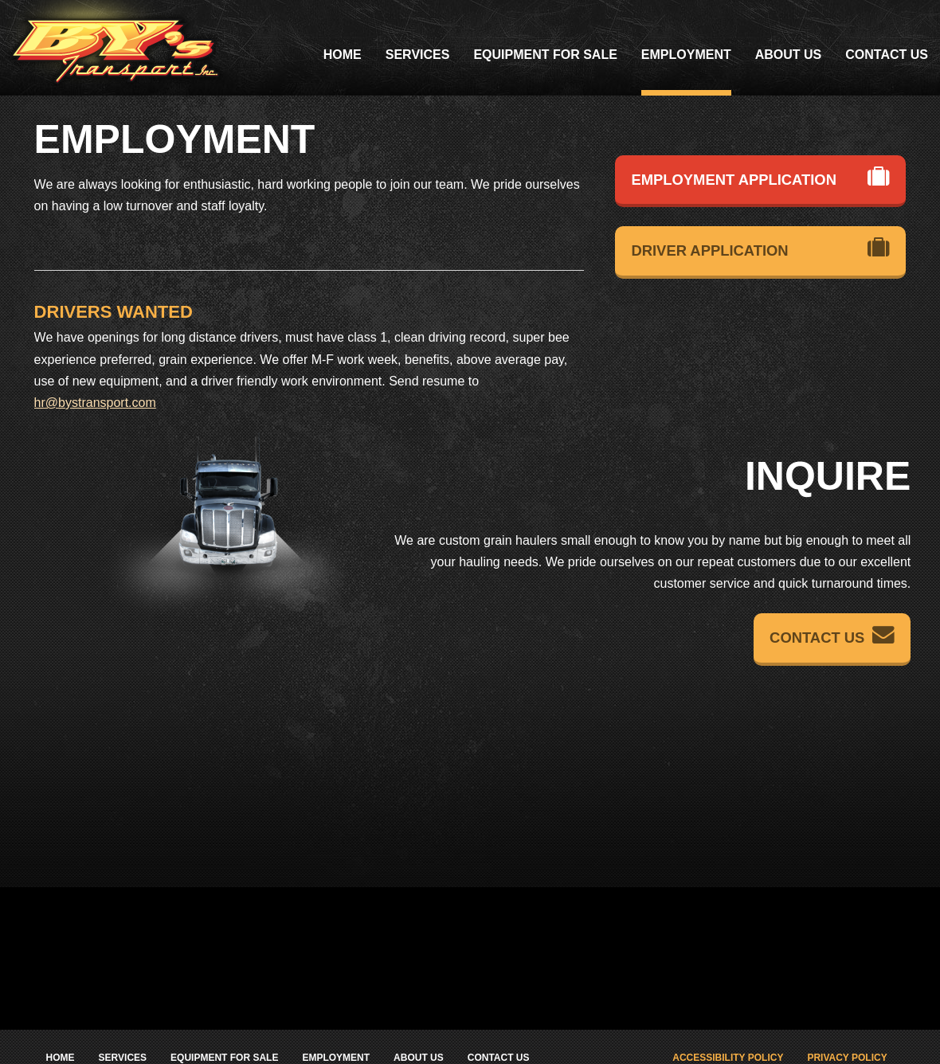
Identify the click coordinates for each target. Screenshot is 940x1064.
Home (342, 54)
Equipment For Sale (545, 54)
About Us (788, 54)
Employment (686, 54)
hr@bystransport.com (95, 402)
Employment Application (760, 177)
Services (418, 54)
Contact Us (886, 54)
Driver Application (760, 248)
